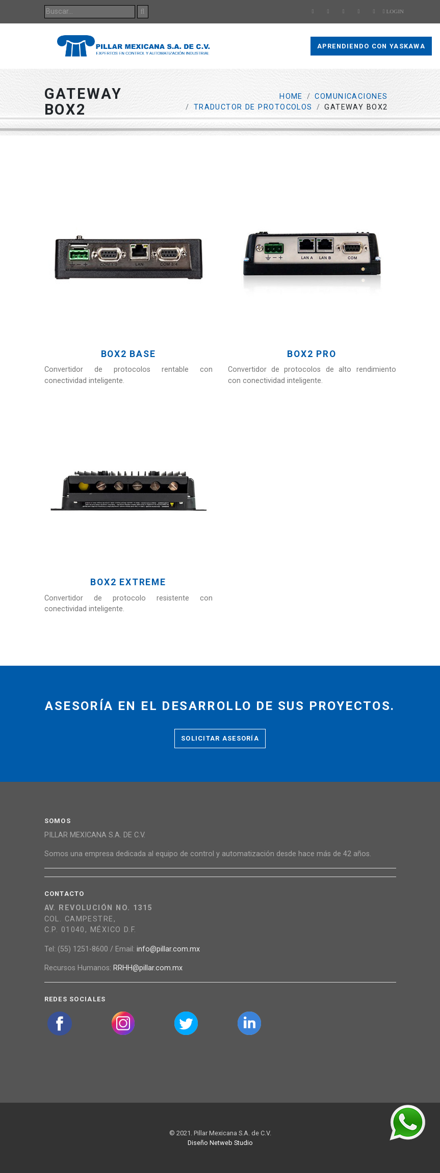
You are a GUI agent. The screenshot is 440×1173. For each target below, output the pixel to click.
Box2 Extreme (128, 582)
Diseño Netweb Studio (220, 1143)
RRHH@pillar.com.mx (148, 968)
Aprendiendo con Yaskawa (371, 46)
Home (291, 96)
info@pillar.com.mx (168, 949)
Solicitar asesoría (220, 738)
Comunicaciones (351, 96)
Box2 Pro (311, 354)
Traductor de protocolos (253, 107)
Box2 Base (128, 354)
